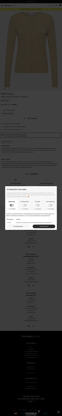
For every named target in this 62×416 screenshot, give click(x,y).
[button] (31, 414)
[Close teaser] (39, 411)
